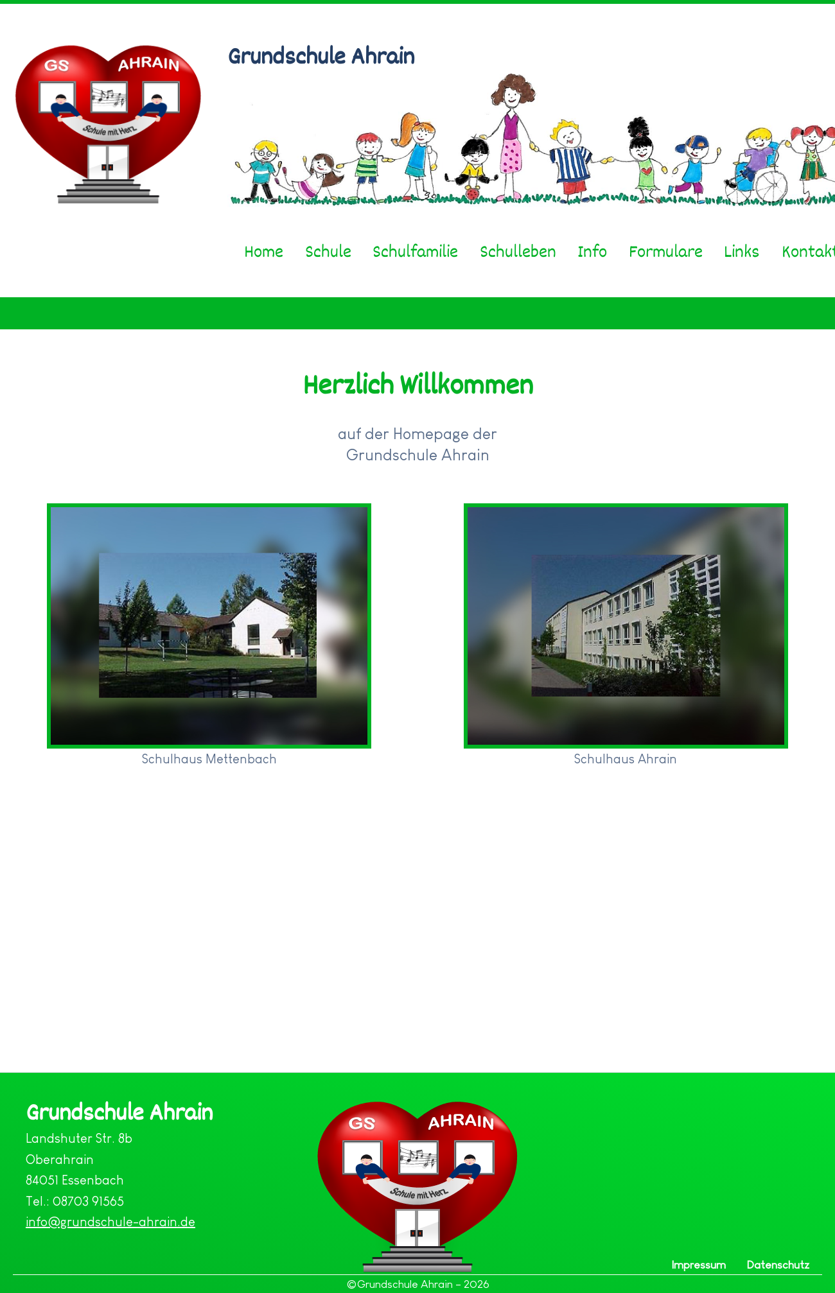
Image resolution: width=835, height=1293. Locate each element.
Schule (328, 251)
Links (742, 251)
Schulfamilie (415, 251)
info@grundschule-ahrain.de (110, 1222)
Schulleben (518, 251)
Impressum (698, 1264)
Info (592, 251)
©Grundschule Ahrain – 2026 (417, 1284)
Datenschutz (777, 1264)
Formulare (666, 251)
